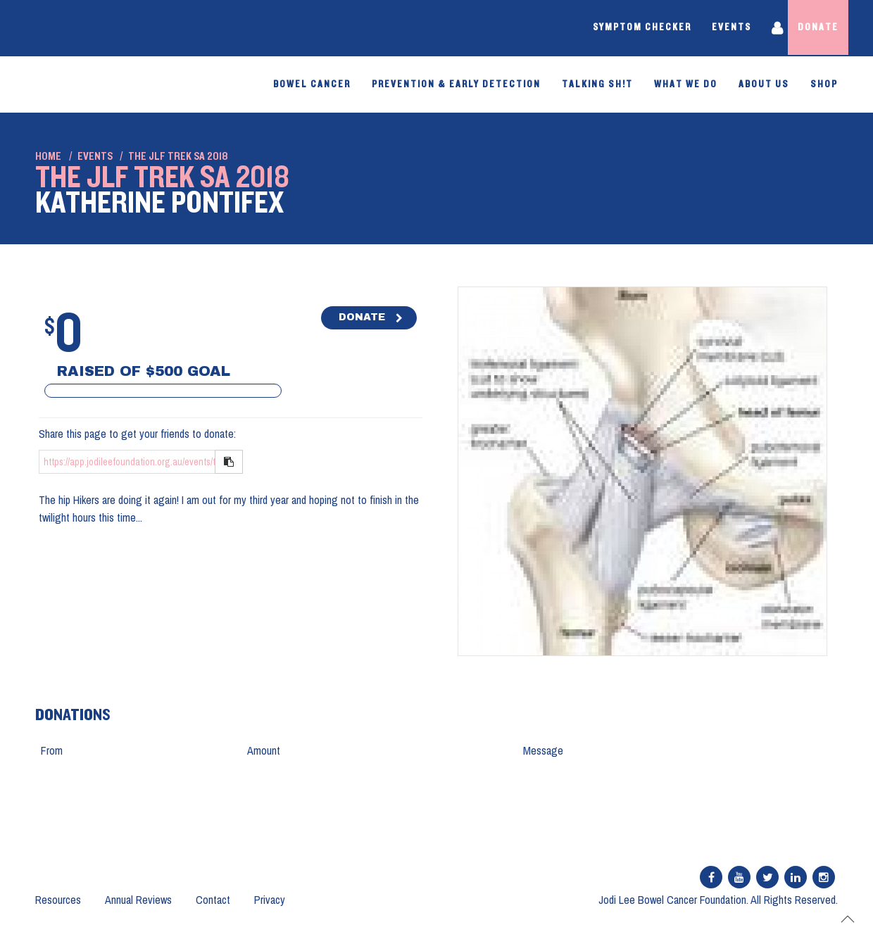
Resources (58, 899)
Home (48, 156)
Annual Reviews (138, 899)
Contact (213, 899)
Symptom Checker (629, 28)
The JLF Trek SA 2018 (178, 156)
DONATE (362, 317)
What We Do (685, 84)
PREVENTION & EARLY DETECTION (456, 84)
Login (768, 28)
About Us (764, 84)
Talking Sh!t (597, 84)
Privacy (269, 899)
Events (721, 28)
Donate (817, 28)
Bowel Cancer (312, 84)
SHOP (824, 84)
